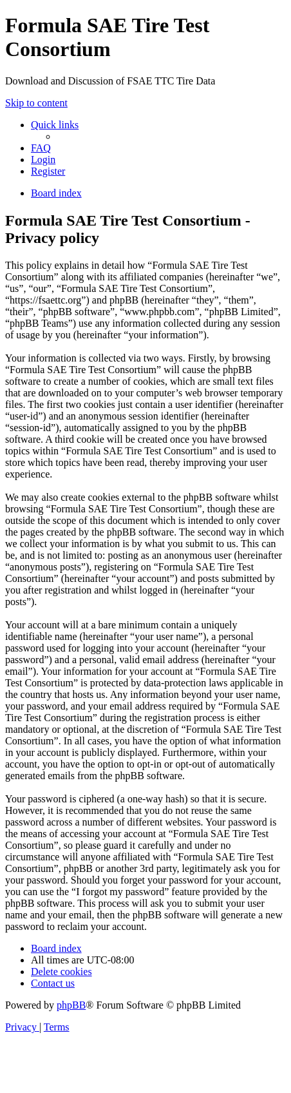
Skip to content (36, 102)
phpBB (71, 1005)
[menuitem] (41, 147)
